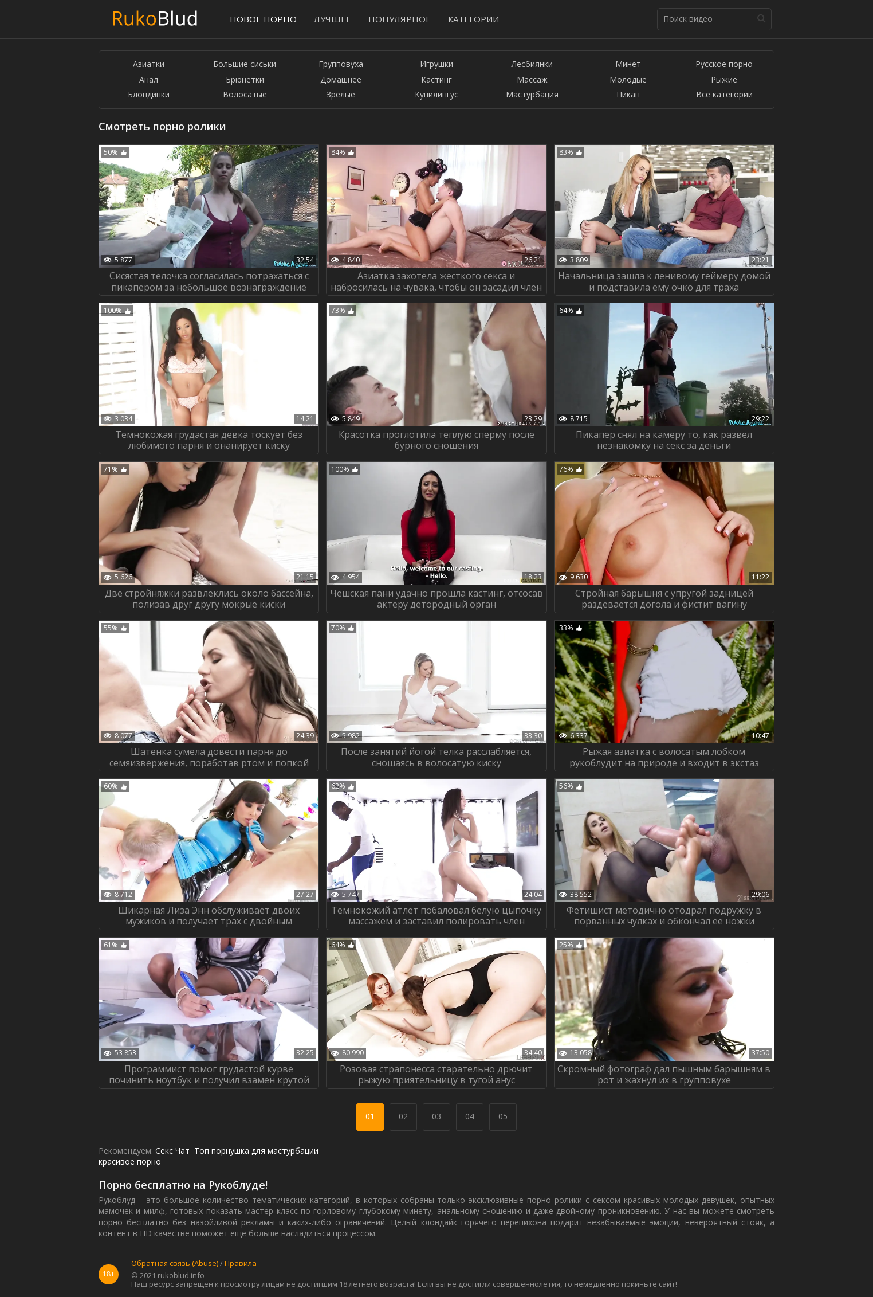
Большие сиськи (244, 64)
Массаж (532, 80)
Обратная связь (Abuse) (174, 1263)
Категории (473, 19)
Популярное (399, 19)
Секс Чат (172, 1150)
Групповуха (340, 64)
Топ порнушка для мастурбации (256, 1150)
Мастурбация (532, 95)
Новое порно (263, 19)
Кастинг (436, 80)
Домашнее (340, 80)
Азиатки (148, 64)
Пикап (628, 95)
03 (436, 1116)
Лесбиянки (532, 64)
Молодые (628, 80)
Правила (241, 1263)
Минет (628, 64)
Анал (148, 80)
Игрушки (436, 64)
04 (469, 1116)
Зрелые (341, 95)
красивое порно (130, 1161)
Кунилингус (436, 95)
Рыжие (724, 80)
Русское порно (724, 64)
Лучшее (332, 19)
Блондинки (149, 95)
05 (503, 1116)
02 (403, 1116)
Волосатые (245, 95)
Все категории (724, 95)
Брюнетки (245, 80)
